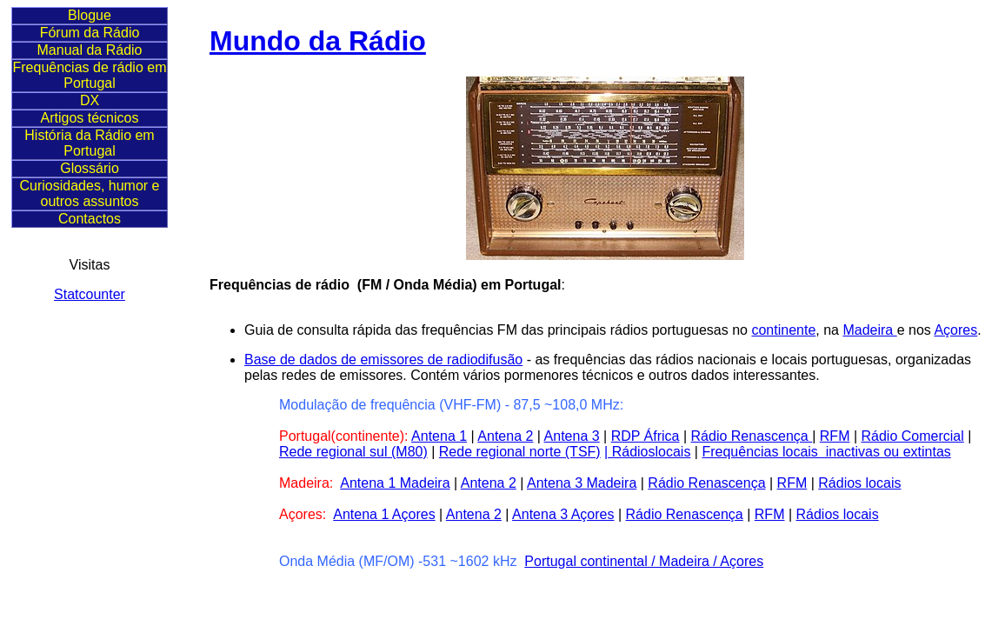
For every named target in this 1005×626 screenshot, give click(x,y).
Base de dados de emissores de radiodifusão (383, 359)
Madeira (869, 330)
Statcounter (89, 294)
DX (89, 100)
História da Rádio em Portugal (89, 143)
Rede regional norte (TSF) (520, 451)
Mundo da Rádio (318, 41)
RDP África (645, 436)
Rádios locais (859, 483)
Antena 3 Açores (563, 514)
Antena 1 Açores (384, 514)
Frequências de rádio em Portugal (90, 75)
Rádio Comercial (913, 436)
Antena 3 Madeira (581, 483)
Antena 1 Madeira (394, 483)
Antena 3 (572, 436)
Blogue (89, 15)
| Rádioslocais (647, 451)
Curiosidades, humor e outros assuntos (90, 193)
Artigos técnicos (90, 117)
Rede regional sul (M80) (353, 451)
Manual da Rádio (90, 50)
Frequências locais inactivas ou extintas (826, 451)
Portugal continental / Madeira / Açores (643, 561)
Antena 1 (439, 436)
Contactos (89, 218)
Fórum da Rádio (90, 32)
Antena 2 (505, 436)
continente (783, 330)
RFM (835, 436)
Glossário (89, 168)
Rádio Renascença (752, 436)
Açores (955, 330)
